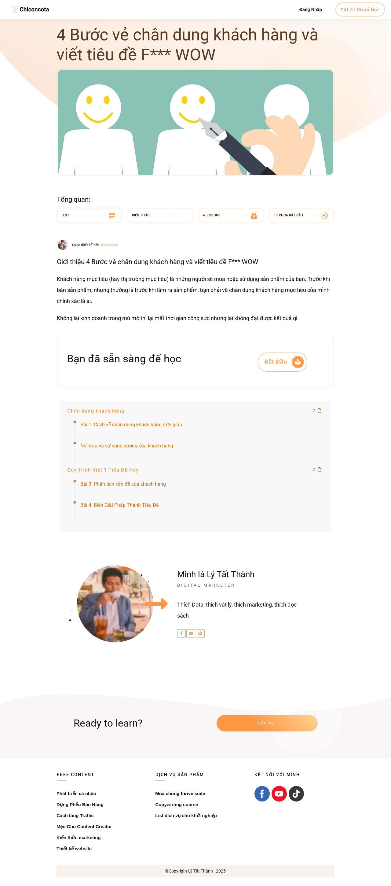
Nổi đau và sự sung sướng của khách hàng (126, 446)
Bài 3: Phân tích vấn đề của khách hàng (123, 484)
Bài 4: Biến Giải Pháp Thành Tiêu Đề (119, 505)
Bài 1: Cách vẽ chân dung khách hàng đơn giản (131, 425)
